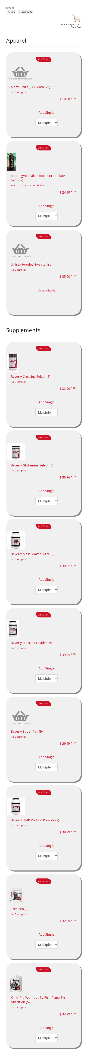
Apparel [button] (11, 11)
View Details (43, 59)
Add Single (46, 112)
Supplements (23, 330)
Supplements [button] (25, 11)
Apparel (16, 40)
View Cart (76, 27)
